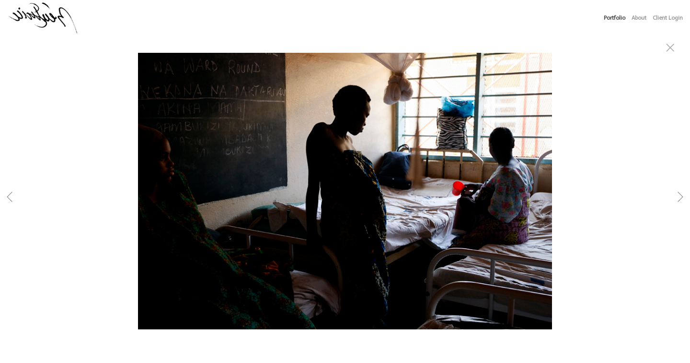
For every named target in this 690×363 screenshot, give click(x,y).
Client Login (668, 17)
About (639, 17)
